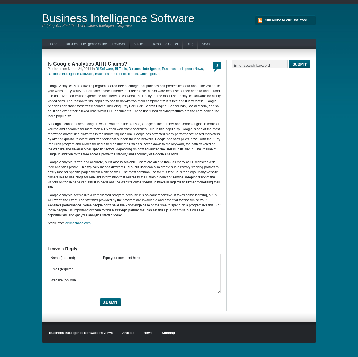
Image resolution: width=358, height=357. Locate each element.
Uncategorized (150, 74)
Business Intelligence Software (118, 18)
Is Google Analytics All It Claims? (87, 64)
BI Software (104, 69)
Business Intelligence (144, 69)
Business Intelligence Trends (116, 74)
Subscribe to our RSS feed (286, 20)
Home (52, 44)
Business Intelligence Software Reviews (95, 44)
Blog (190, 44)
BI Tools (121, 69)
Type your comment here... (160, 273)
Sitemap (168, 333)
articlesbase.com (78, 223)
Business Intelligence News (182, 69)
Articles (138, 44)
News (206, 44)
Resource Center (165, 44)
